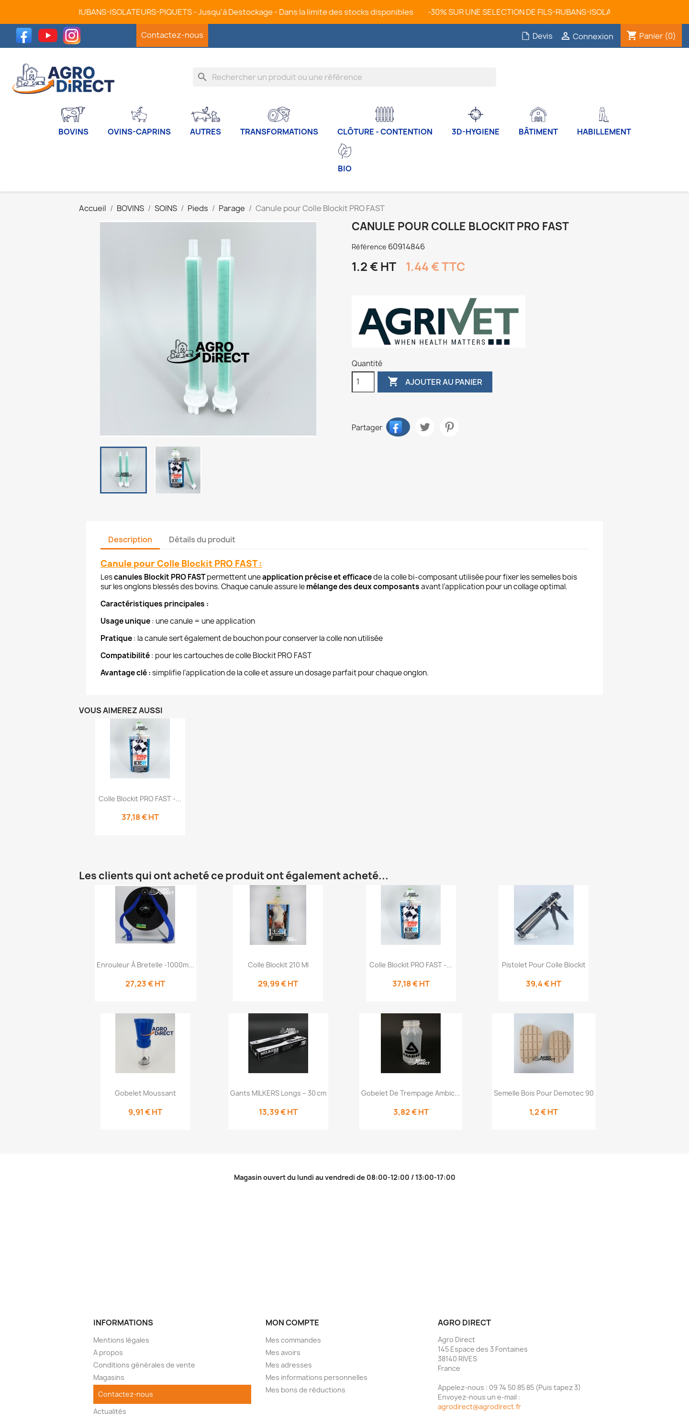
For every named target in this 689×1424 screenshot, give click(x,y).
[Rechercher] (345, 77)
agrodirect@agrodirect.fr (479, 1406)
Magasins (108, 1377)
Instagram (74, 35)
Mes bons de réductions (305, 1389)
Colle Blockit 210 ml (278, 964)
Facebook (26, 35)
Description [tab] (130, 539)
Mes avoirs (283, 1352)
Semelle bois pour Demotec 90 (544, 1093)
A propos (108, 1352)
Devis (537, 36)
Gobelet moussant (145, 1093)
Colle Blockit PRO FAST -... (140, 798)
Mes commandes (293, 1340)
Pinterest (449, 427)
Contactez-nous (172, 35)
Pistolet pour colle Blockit (544, 964)
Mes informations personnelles (316, 1377)
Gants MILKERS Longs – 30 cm (278, 1093)
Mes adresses (289, 1364)
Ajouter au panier (435, 382)
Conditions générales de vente (144, 1364)
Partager (398, 427)
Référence (369, 246)
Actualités (109, 1411)
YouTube (50, 35)
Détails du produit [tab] (202, 539)
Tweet (424, 427)
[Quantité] (363, 381)
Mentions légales (121, 1340)
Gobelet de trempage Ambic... (410, 1093)
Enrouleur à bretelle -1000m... (145, 964)
